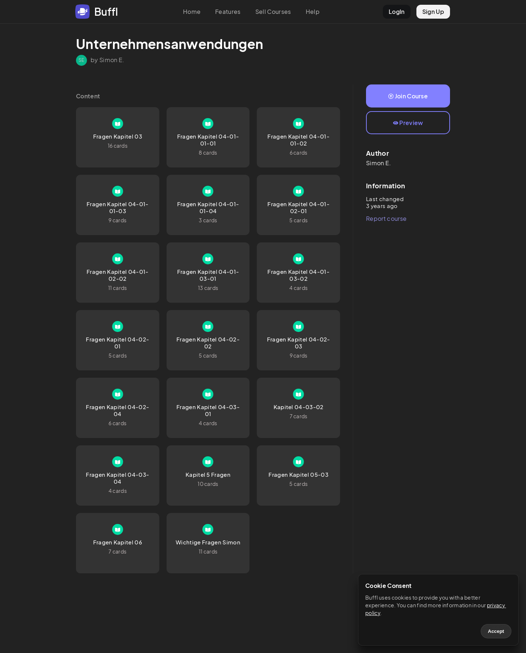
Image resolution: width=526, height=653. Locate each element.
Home (192, 11)
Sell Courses (273, 11)
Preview (408, 123)
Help (313, 11)
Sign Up (433, 11)
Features (228, 11)
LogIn (397, 11)
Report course (386, 218)
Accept (496, 631)
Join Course (408, 96)
